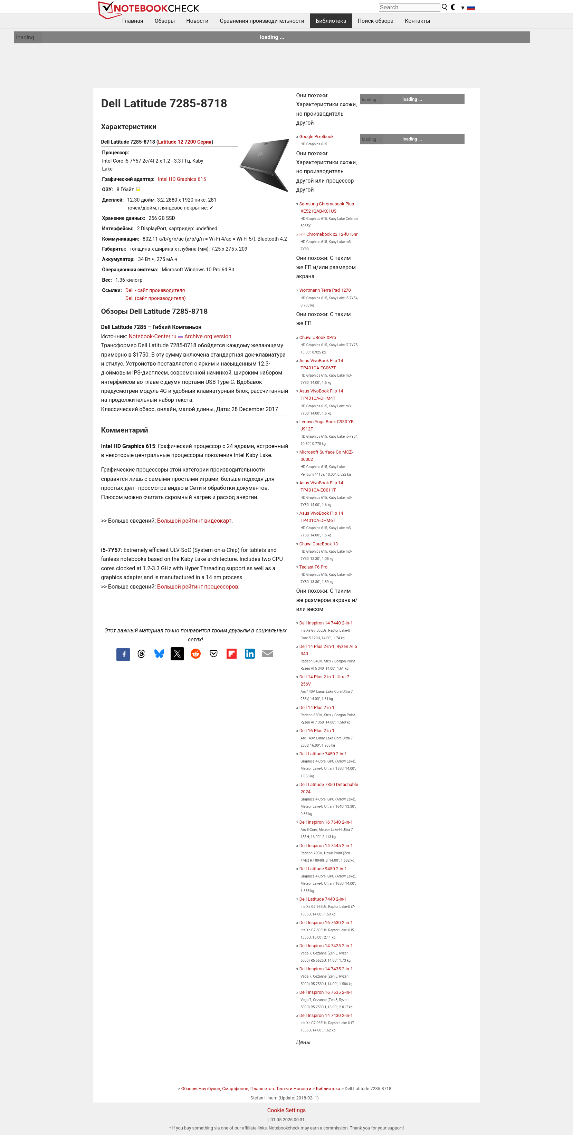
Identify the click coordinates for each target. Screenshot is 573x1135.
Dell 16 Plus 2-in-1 (317, 730)
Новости (197, 21)
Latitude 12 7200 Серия (185, 142)
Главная (132, 21)
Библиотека (331, 21)
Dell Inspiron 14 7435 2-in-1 (326, 968)
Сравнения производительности (262, 21)
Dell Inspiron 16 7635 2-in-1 (326, 992)
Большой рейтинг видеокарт (194, 520)
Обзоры (165, 21)
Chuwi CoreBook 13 (318, 543)
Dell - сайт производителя (155, 290)
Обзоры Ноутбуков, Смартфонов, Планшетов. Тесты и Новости (246, 1088)
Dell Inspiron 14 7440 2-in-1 (326, 622)
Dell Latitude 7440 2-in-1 (323, 899)
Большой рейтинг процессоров (197, 586)
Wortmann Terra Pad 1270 (325, 290)
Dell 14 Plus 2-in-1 (317, 707)
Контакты (417, 21)
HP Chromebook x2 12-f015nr (328, 234)
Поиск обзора (376, 21)
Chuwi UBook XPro (317, 337)
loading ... (28, 37)
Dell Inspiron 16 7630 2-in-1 (326, 922)
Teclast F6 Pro (313, 567)
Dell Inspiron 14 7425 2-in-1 (326, 945)
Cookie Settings (286, 1110)
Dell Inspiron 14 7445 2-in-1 (326, 845)
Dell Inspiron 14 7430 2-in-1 (326, 1015)
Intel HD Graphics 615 (182, 179)
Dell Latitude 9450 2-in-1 (323, 868)
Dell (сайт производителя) (155, 298)
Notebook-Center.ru (152, 336)
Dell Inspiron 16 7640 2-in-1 (326, 822)
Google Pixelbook (316, 136)
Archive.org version (207, 336)
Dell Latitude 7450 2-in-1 (323, 753)
